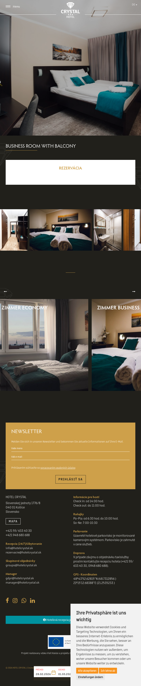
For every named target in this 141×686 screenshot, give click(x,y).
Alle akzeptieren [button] (87, 670)
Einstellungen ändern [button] (90, 677)
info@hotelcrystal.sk (19, 550)
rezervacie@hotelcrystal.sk (24, 554)
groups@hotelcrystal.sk (21, 567)
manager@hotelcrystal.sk (23, 584)
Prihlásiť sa (70, 481)
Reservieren (70, 176)
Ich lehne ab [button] (108, 670)
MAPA (13, 523)
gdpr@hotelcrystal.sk (20, 580)
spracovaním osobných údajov (57, 469)
